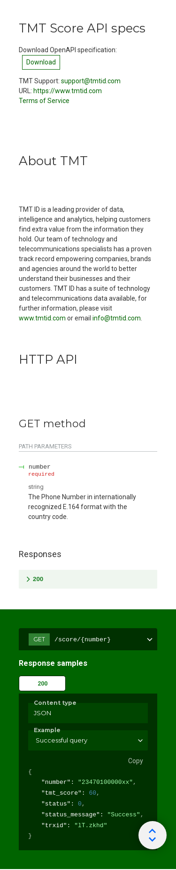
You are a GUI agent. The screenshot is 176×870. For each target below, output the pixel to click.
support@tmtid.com (91, 81)
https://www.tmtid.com (67, 91)
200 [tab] (42, 683)
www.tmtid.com (42, 318)
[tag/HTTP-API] (14, 359)
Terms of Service (44, 100)
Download (41, 62)
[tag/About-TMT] (14, 161)
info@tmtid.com (116, 318)
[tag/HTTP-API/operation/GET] (14, 424)
